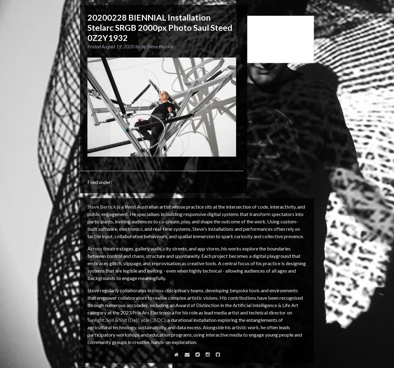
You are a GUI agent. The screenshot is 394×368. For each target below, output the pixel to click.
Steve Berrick (101, 207)
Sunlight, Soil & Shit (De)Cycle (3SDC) (126, 320)
